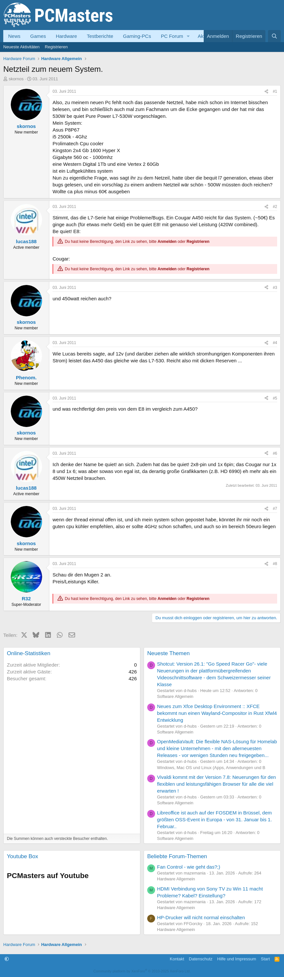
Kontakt (177, 958)
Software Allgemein (175, 696)
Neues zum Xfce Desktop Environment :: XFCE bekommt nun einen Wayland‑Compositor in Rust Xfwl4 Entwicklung (217, 713)
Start (265, 958)
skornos (16, 78)
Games (38, 36)
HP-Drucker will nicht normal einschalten (201, 917)
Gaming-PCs (137, 36)
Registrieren (56, 46)
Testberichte (100, 36)
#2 (275, 206)
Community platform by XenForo (142, 971)
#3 (275, 287)
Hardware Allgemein (176, 878)
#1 (275, 91)
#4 (275, 342)
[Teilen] (266, 91)
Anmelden (167, 241)
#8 (275, 563)
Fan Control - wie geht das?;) (188, 867)
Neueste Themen (168, 653)
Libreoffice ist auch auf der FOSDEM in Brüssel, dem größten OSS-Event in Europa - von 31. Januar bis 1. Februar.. (214, 819)
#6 (275, 453)
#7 (275, 508)
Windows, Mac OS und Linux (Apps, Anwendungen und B (211, 767)
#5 (275, 398)
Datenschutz (201, 958)
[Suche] (274, 36)
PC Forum (172, 36)
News (14, 36)
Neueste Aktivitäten (21, 46)
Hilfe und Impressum (236, 958)
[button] (188, 36)
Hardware (66, 36)
